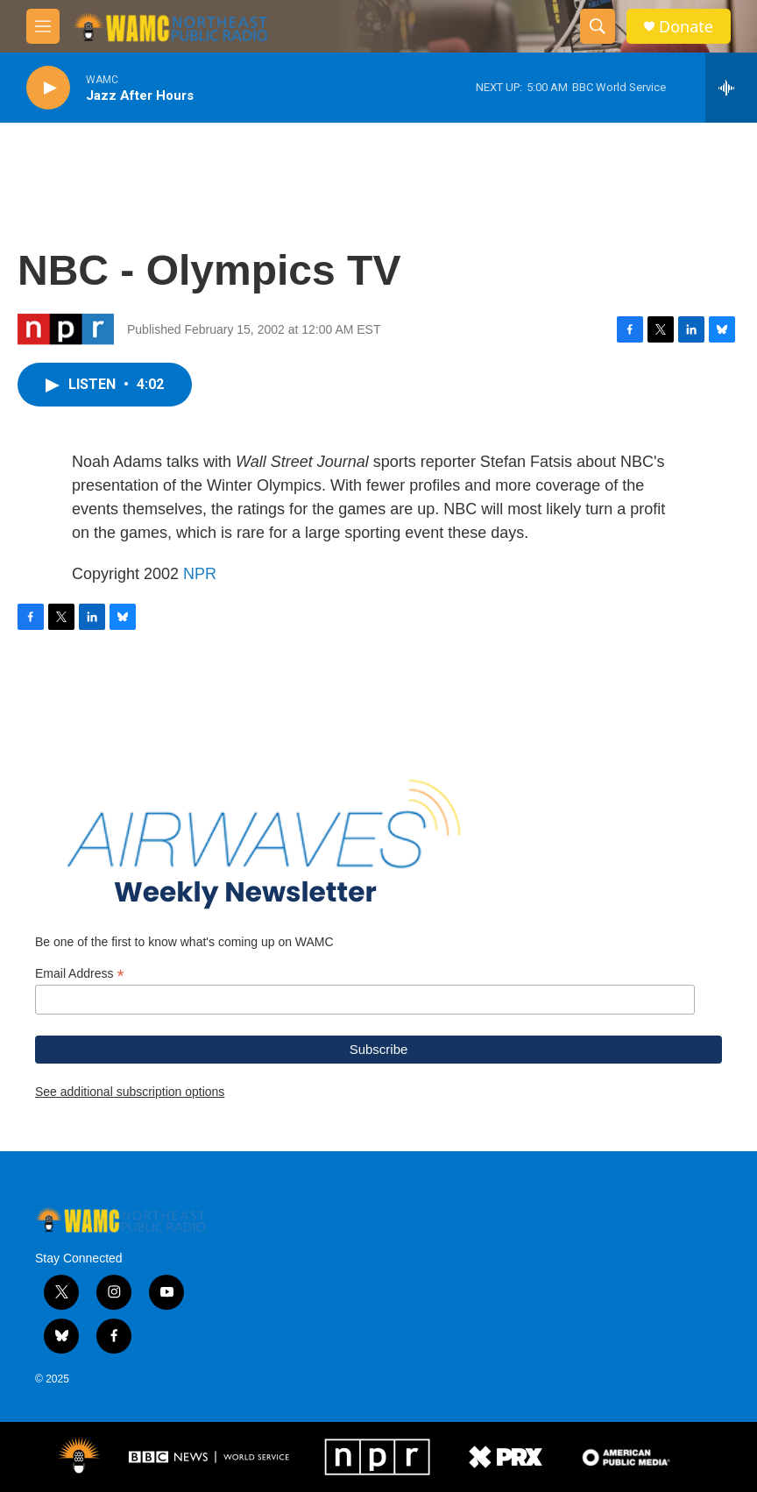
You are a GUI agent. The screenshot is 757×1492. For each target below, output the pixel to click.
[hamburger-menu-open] (43, 26)
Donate (686, 27)
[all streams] (731, 88)
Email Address (79, 973)
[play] (48, 88)
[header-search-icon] (597, 26)
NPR (199, 574)
